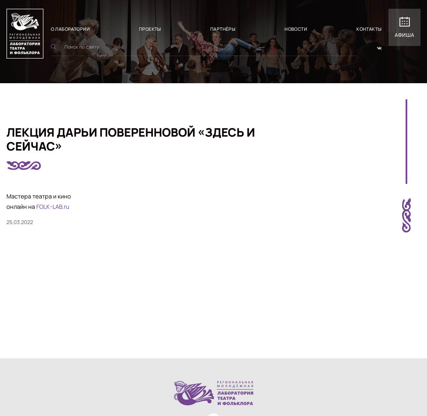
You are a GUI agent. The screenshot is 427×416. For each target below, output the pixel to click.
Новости (295, 29)
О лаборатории (70, 29)
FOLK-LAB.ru (52, 206)
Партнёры (222, 29)
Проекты (150, 29)
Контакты (368, 29)
